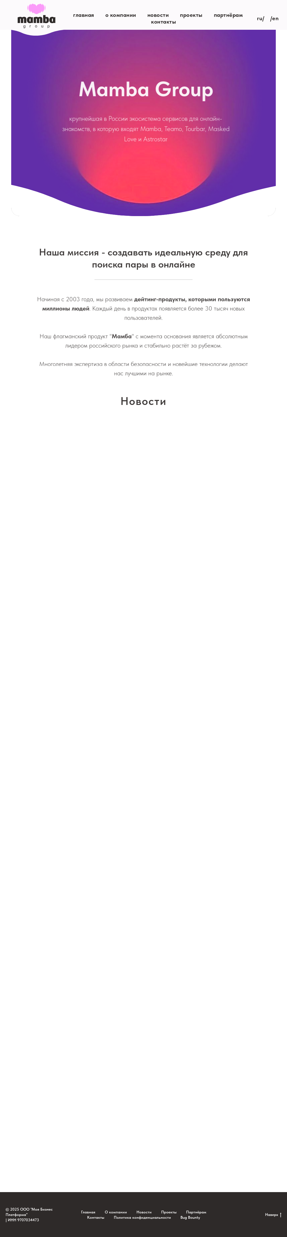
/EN (274, 18)
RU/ (261, 18)
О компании (120, 15)
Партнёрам (228, 15)
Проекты (191, 15)
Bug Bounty (190, 1217)
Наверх (273, 1214)
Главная (83, 15)
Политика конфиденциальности (142, 1217)
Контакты (163, 21)
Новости (158, 15)
